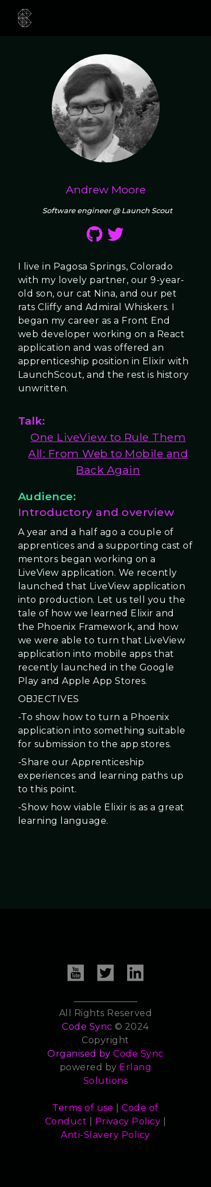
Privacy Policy (128, 1121)
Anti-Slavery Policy (105, 1134)
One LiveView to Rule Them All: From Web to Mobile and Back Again (108, 453)
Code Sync (138, 1053)
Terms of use (83, 1107)
